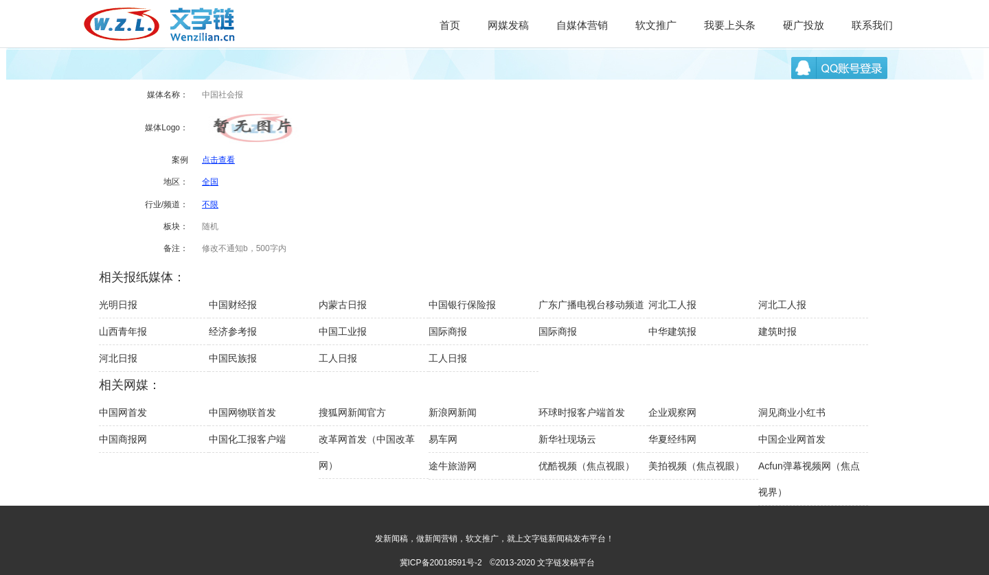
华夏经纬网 (672, 439)
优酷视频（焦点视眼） (586, 465)
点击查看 (218, 160)
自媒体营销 (582, 25)
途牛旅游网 (453, 465)
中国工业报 (343, 331)
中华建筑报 (672, 331)
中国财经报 (233, 304)
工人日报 (338, 358)
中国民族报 (233, 358)
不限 (210, 204)
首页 (450, 25)
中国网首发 (123, 412)
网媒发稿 (508, 25)
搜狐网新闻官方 (352, 412)
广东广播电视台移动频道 (591, 304)
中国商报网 (123, 439)
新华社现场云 (567, 439)
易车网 (443, 439)
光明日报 (118, 304)
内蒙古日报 (343, 304)
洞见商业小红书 (792, 412)
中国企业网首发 (792, 439)
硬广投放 (803, 25)
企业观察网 (672, 412)
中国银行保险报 (462, 304)
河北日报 (118, 358)
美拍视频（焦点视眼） (696, 465)
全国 (210, 182)
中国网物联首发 (242, 412)
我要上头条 (729, 25)
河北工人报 (672, 304)
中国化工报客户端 (247, 439)
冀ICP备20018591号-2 (441, 562)
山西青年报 (123, 331)
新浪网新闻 (453, 412)
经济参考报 (233, 331)
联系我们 (872, 25)
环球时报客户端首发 (581, 412)
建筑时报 (777, 331)
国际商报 (448, 331)
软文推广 (656, 25)
